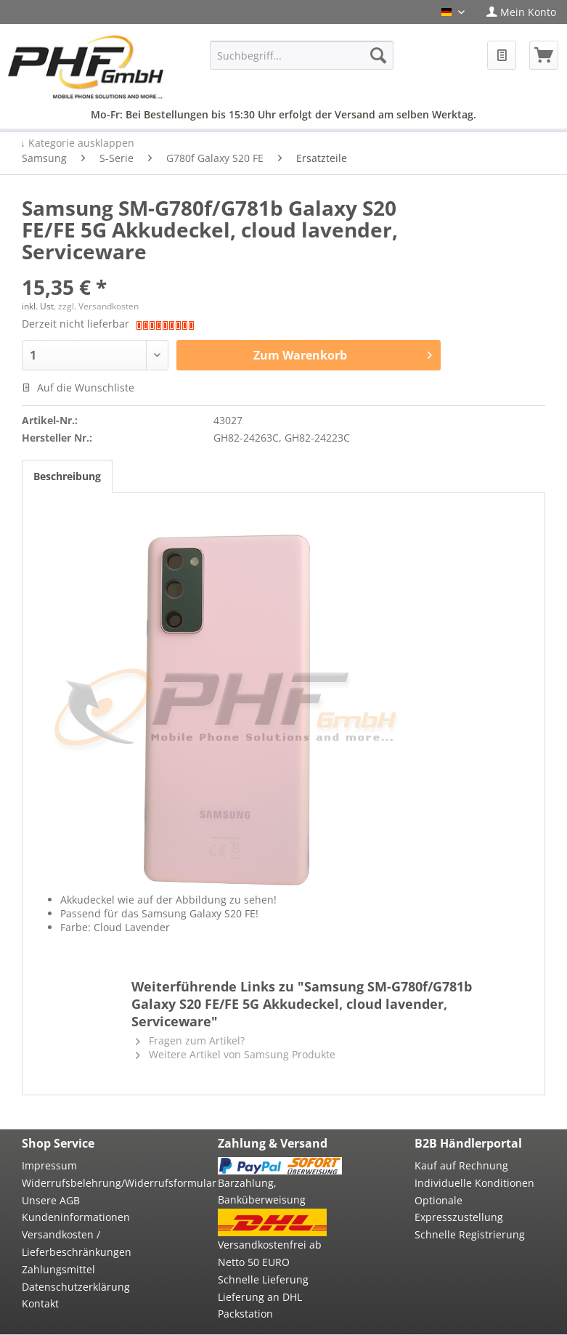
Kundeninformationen (76, 1217)
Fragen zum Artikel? (190, 1040)
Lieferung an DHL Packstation (260, 1305)
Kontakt (40, 1303)
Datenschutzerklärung (76, 1287)
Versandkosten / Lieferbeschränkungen (76, 1243)
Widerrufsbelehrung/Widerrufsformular (83, 1183)
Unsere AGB (51, 1200)
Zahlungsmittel (58, 1269)
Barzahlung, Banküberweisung (262, 1191)
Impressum (49, 1165)
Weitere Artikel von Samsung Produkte (235, 1054)
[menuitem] (521, 12)
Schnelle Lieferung (263, 1279)
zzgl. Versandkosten (98, 306)
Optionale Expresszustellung (459, 1209)
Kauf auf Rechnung (461, 1165)
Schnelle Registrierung (470, 1234)
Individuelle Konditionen (474, 1183)
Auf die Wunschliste (78, 387)
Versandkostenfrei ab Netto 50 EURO (270, 1253)
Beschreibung (67, 476)
